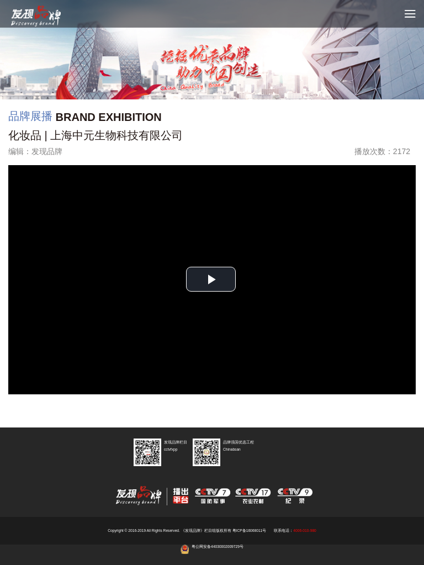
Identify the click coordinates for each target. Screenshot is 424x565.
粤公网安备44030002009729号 (217, 546)
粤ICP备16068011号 (249, 530)
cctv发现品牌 (44, 17)
